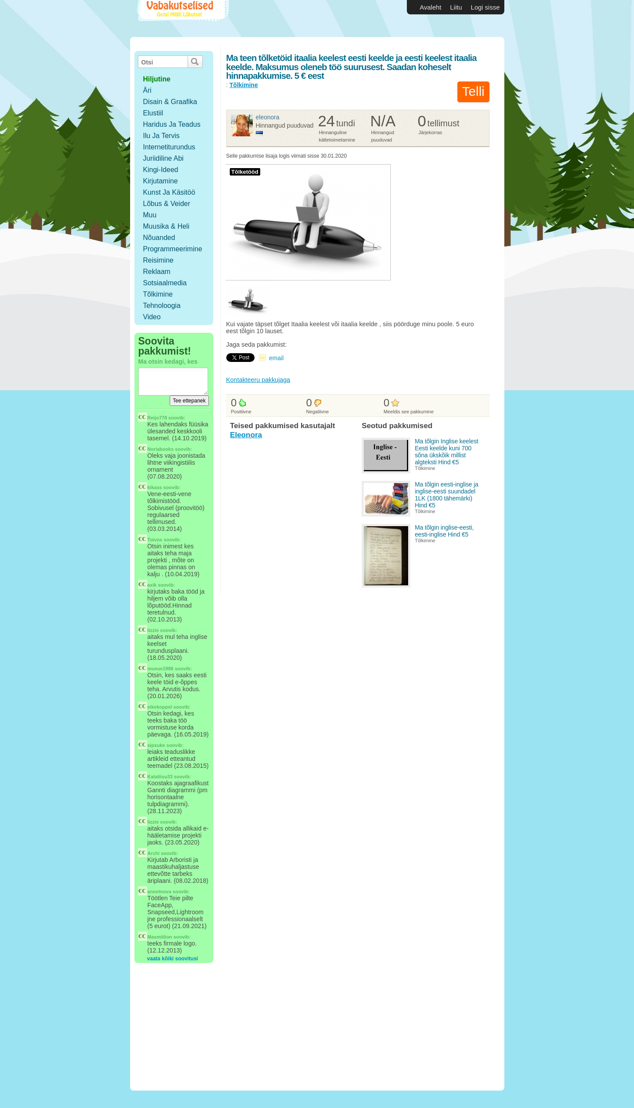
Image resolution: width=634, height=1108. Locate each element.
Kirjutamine (160, 181)
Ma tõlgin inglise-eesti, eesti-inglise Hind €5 (444, 531)
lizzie (153, 630)
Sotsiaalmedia (165, 283)
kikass (155, 487)
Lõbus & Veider (167, 203)
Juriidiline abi (163, 158)
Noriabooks (161, 449)
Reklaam (157, 271)
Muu (150, 215)
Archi (154, 853)
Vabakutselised (181, 18)
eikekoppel (160, 706)
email (276, 358)
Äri (147, 90)
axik (152, 585)
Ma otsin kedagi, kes (168, 361)
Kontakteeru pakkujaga (258, 379)
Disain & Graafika (170, 101)
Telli (473, 91)
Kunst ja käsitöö (169, 192)
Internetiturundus (169, 147)
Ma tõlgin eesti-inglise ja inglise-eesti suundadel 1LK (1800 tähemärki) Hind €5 (446, 495)
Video (152, 317)
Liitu (456, 7)
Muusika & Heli (166, 226)
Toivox (155, 539)
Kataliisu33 (160, 776)
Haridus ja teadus (172, 124)
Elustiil (153, 113)
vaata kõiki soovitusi (172, 959)
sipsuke (156, 745)
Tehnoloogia (162, 305)
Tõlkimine (158, 294)
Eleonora (268, 117)
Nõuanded (159, 237)
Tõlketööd (244, 172)
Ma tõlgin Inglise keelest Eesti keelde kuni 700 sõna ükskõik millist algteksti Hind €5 (446, 452)
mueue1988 (161, 668)
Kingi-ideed (160, 169)
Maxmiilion (160, 936)
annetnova (159, 891)
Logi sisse (485, 7)
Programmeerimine (172, 249)
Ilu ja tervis (161, 135)
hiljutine (157, 79)
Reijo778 (157, 417)
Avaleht (431, 7)
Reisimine (158, 260)
